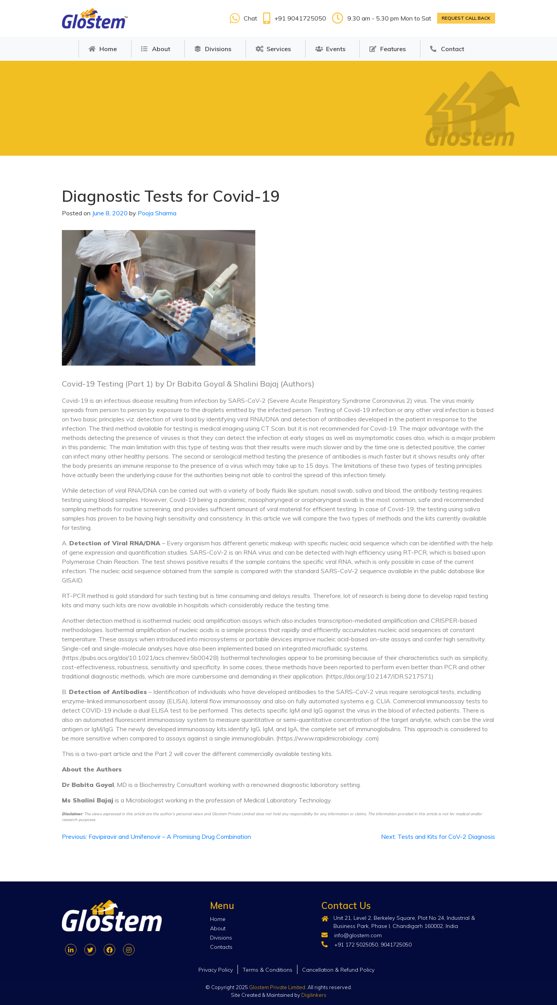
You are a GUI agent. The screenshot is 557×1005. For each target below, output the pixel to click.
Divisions (218, 49)
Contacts (221, 946)
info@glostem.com (358, 935)
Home (108, 49)
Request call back (466, 18)
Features (393, 49)
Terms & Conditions (267, 969)
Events (335, 49)
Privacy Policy (215, 969)
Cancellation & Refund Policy (338, 969)
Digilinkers (313, 995)
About (161, 49)
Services (279, 49)
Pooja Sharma (157, 213)
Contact (452, 49)
